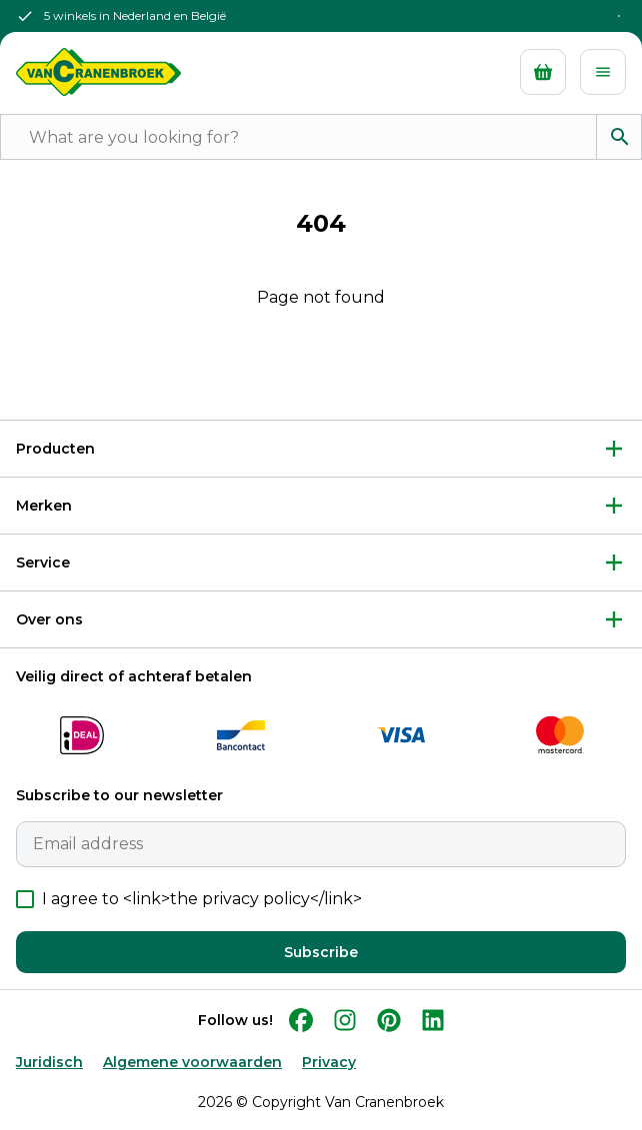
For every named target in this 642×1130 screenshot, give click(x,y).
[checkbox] (25, 899)
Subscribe (321, 952)
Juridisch (49, 1062)
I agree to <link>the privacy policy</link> (202, 898)
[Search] (619, 137)
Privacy (329, 1062)
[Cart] (543, 72)
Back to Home (321, 363)
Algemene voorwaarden (192, 1062)
